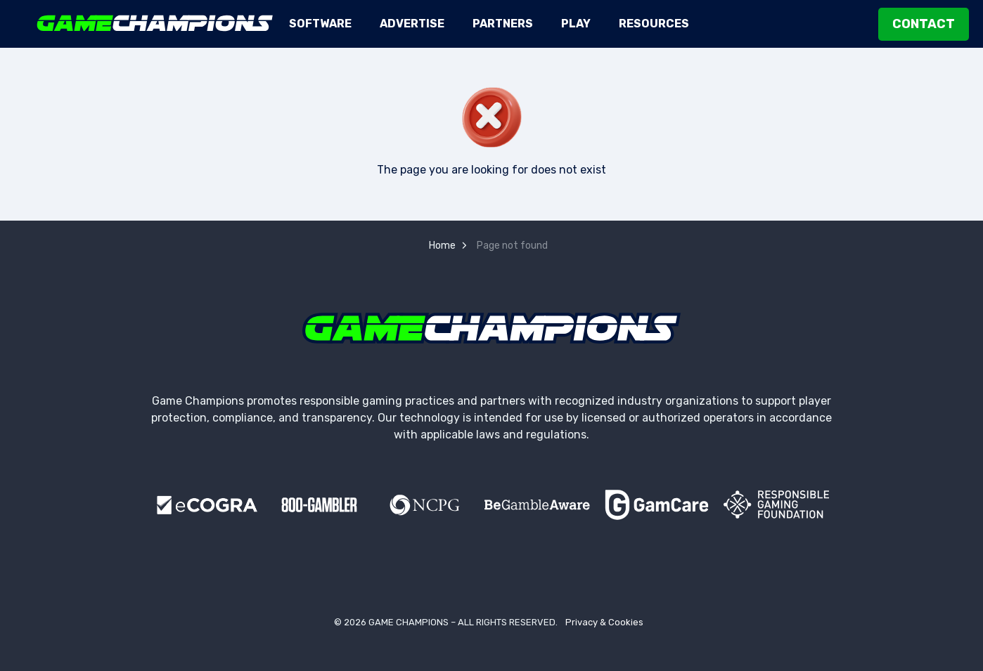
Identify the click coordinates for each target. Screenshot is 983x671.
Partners (503, 23)
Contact (923, 24)
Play (576, 23)
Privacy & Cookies (604, 622)
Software (320, 23)
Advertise (412, 23)
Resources (654, 23)
